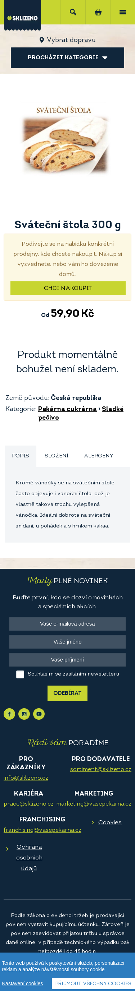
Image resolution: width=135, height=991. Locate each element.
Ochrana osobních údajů (29, 858)
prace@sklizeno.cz (29, 804)
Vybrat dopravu (71, 40)
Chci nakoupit (68, 288)
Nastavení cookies (22, 985)
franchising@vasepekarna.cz (42, 830)
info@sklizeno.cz (26, 778)
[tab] (20, 456)
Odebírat (67, 693)
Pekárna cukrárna (67, 409)
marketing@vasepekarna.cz (93, 804)
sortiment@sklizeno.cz (100, 770)
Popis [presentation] (20, 456)
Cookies (110, 823)
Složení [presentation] (56, 456)
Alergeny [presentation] (98, 456)
